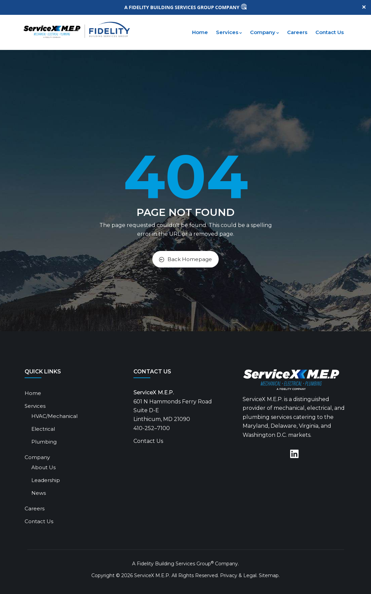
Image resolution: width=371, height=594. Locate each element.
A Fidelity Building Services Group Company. (185, 564)
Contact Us (329, 32)
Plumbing (44, 442)
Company (264, 32)
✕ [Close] (364, 7)
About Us (43, 467)
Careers (297, 32)
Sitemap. (269, 575)
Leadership (45, 480)
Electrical (43, 429)
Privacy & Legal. (238, 575)
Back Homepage (185, 259)
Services (229, 32)
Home (200, 32)
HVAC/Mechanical (54, 416)
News (38, 493)
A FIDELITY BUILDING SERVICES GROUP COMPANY (182, 7)
